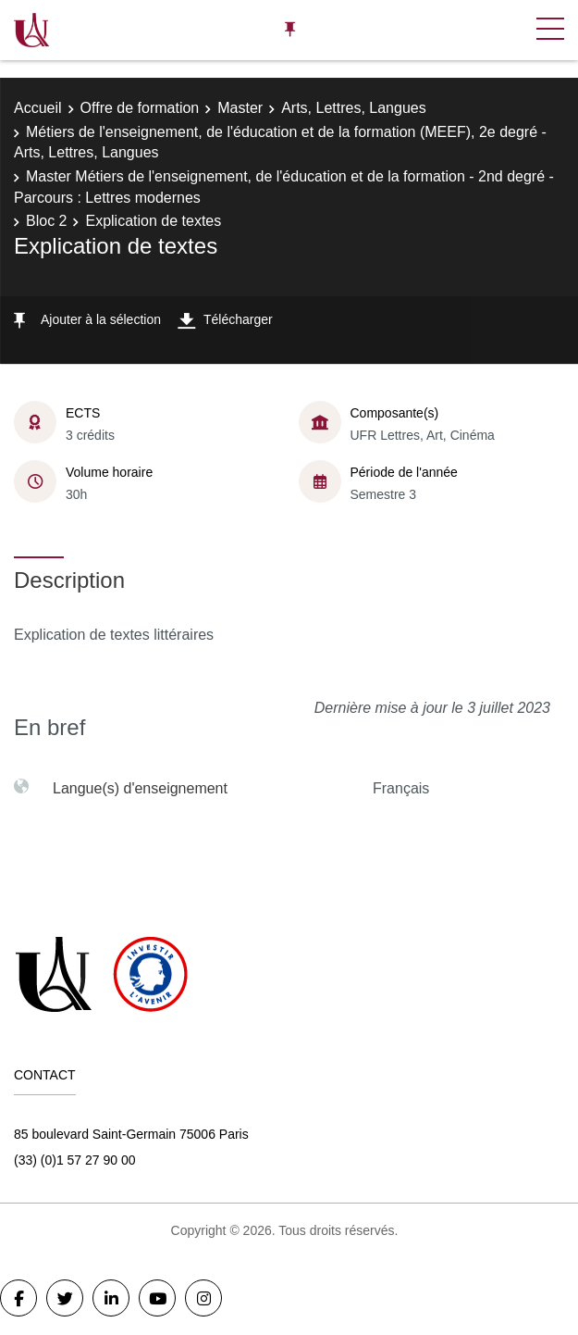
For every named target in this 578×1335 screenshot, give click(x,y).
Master (240, 108)
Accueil (38, 108)
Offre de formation (140, 108)
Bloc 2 (46, 221)
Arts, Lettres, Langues (353, 108)
